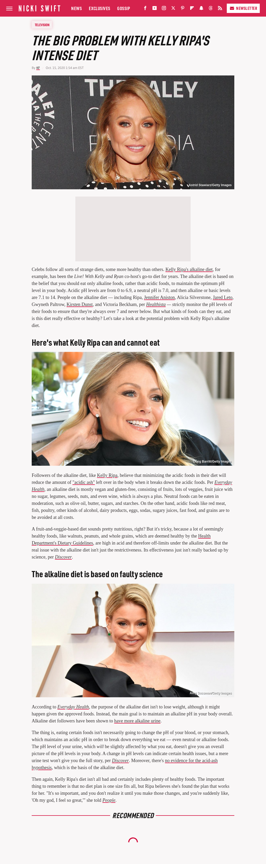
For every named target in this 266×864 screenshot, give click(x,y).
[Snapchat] (201, 9)
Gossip (123, 8)
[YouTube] (154, 9)
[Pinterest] (182, 9)
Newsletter (243, 8)
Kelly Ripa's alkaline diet (189, 269)
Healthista (156, 304)
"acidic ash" (83, 482)
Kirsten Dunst (79, 304)
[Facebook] (145, 9)
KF (38, 68)
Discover (63, 557)
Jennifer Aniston (159, 297)
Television (42, 24)
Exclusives (99, 8)
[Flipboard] (192, 9)
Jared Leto (222, 297)
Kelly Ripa (107, 475)
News (76, 8)
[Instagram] (164, 9)
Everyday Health (73, 706)
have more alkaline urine (137, 720)
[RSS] (220, 9)
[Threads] (210, 9)
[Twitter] (173, 9)
